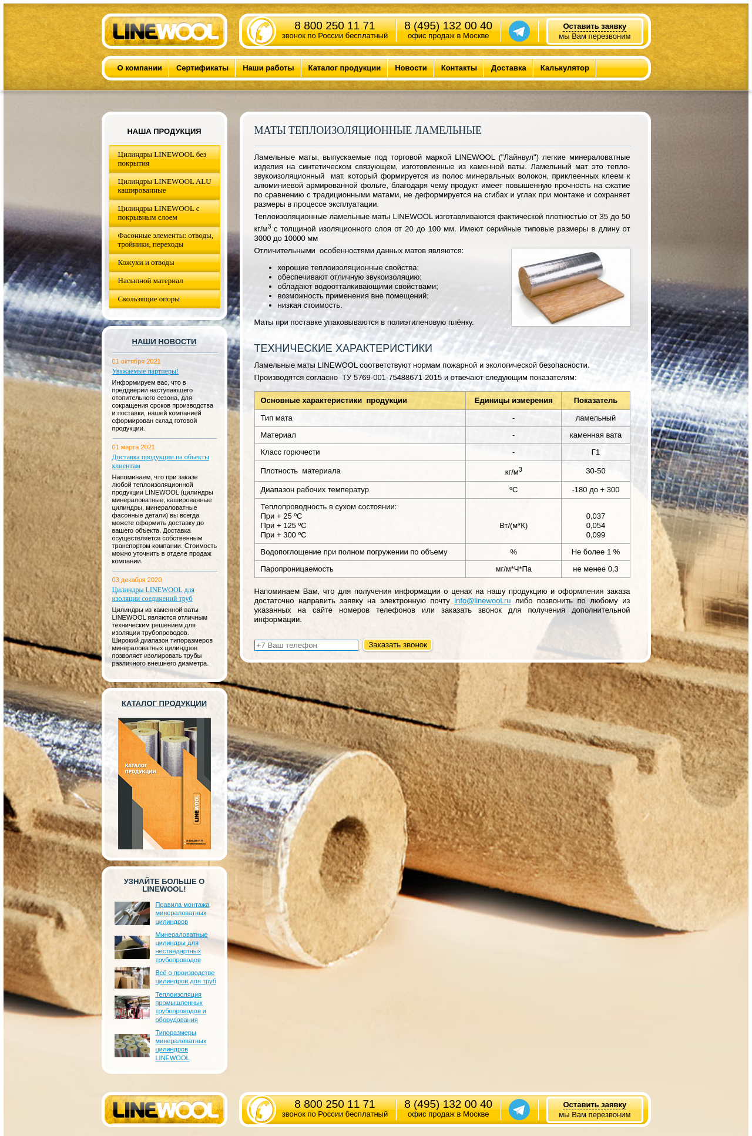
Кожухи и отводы (146, 262)
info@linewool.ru (482, 600)
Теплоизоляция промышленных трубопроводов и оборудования (181, 1007)
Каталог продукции (344, 67)
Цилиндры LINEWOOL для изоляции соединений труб (153, 594)
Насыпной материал (150, 280)
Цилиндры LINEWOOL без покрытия (162, 158)
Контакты (459, 67)
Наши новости (164, 341)
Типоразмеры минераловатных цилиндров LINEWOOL (181, 1045)
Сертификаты (202, 67)
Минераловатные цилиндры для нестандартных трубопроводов (182, 947)
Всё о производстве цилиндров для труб (186, 976)
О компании (140, 67)
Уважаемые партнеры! (145, 371)
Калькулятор (564, 67)
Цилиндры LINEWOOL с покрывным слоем (159, 212)
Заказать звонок (397, 644)
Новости (411, 67)
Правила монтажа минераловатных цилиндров (183, 913)
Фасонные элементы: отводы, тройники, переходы (166, 239)
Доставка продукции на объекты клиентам (161, 461)
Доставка (508, 67)
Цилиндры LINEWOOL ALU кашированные (165, 185)
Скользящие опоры (149, 298)
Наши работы (268, 67)
